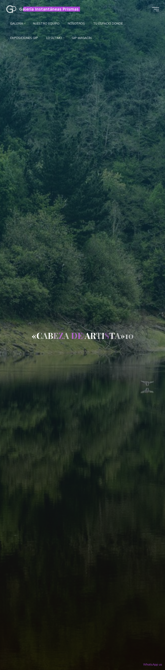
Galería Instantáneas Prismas (49, 9)
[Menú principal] (155, 9)
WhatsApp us (152, 664)
